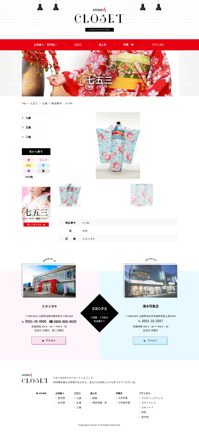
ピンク (43, 160)
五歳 (28, 127)
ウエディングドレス (152, 398)
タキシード (147, 407)
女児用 (61, 402)
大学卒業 (123, 398)
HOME (41, 393)
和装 (143, 412)
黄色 (28, 165)
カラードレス (148, 402)
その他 (29, 177)
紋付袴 (145, 417)
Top (24, 103)
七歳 (44, 103)
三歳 (28, 137)
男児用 (61, 398)
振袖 (94, 398)
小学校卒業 (124, 402)
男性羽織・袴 (99, 402)
